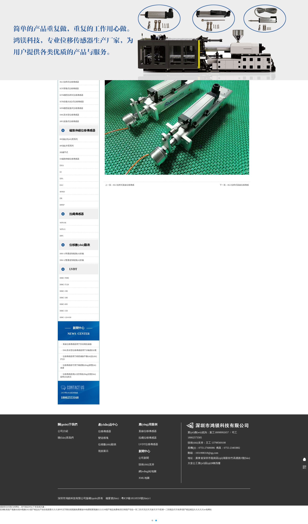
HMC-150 (64, 311)
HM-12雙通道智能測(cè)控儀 (72, 260)
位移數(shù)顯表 (79, 245)
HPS (61, 236)
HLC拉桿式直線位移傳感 (123, 185)
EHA (62, 165)
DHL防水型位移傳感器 (69, 115)
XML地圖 (144, 478)
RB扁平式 (64, 152)
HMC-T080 (64, 278)
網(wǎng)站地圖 (147, 471)
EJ (61, 172)
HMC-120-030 (65, 317)
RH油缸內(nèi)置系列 (68, 139)
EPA (61, 178)
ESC (61, 185)
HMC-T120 (64, 284)
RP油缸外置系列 (67, 146)
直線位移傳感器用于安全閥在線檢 (77, 344)
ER (61, 198)
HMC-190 (64, 291)
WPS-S (62, 229)
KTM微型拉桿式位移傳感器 (71, 95)
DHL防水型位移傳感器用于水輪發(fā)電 (79, 350)
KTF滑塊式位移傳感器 (69, 88)
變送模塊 (103, 437)
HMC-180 (64, 298)
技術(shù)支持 (146, 464)
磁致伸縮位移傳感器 (82, 130)
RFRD (62, 192)
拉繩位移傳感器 (148, 437)
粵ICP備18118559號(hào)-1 (136, 498)
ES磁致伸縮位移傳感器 (69, 159)
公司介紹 (63, 431)
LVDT (73, 269)
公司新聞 (144, 458)
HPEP (62, 205)
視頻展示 (103, 451)
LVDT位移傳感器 (148, 444)
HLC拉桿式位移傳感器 (69, 82)
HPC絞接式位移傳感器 (69, 121)
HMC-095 (64, 304)
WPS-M (63, 223)
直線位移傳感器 (148, 431)
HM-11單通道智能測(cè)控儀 (72, 253)
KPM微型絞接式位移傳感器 (71, 108)
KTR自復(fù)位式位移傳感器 (72, 102)
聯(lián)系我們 (66, 437)
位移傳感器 (104, 431)
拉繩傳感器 (76, 214)
